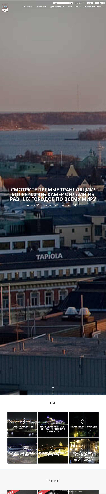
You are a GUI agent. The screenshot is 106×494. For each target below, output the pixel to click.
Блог (70, 7)
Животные (42, 7)
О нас (78, 7)
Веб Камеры (28, 7)
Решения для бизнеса (93, 7)
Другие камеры (57, 7)
